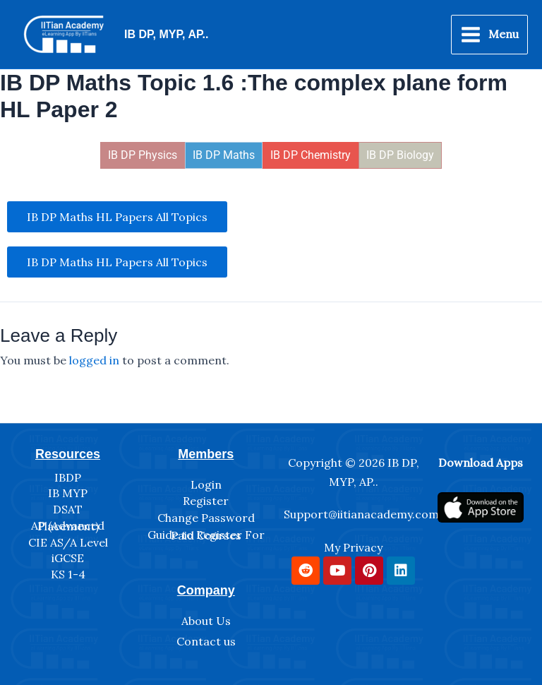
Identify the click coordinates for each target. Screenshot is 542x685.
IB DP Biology (400, 155)
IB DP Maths (224, 155)
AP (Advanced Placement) (67, 526)
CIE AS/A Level (68, 542)
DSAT (68, 509)
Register (206, 501)
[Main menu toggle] (489, 34)
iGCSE (68, 558)
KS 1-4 (68, 574)
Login (206, 484)
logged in (94, 360)
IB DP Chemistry (310, 155)
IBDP (67, 477)
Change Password (206, 518)
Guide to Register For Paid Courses (206, 535)
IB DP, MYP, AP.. (166, 34)
